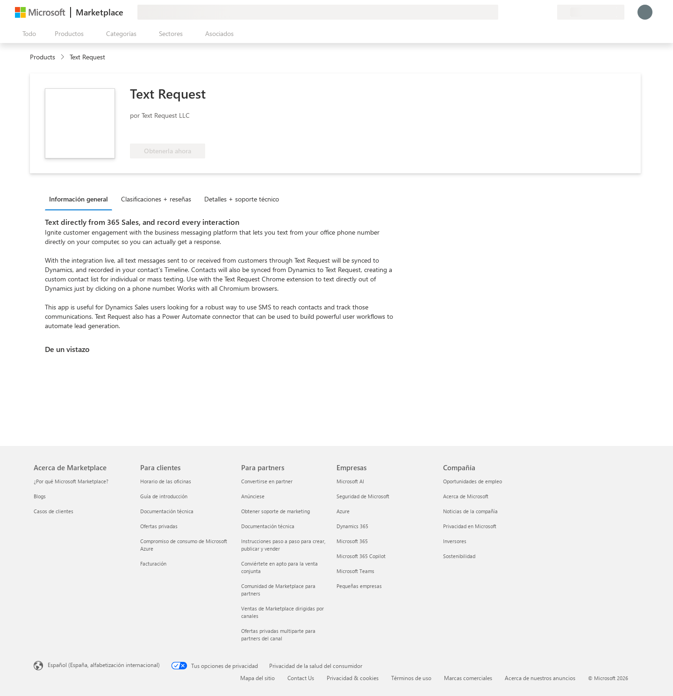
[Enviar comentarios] (516, 12)
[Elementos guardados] (538, 12)
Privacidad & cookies (353, 678)
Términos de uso (411, 678)
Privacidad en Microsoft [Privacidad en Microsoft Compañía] (469, 526)
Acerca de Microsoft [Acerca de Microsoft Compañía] (465, 496)
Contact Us (300, 678)
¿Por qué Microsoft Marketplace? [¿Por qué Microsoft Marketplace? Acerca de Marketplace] (71, 481)
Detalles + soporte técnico (241, 198)
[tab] (81, 198)
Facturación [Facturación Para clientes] (153, 563)
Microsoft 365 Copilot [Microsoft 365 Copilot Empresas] (361, 556)
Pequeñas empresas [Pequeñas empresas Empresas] (359, 585)
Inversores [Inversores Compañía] (454, 541)
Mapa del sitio (257, 678)
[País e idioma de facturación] (590, 12)
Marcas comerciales (468, 678)
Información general (78, 198)
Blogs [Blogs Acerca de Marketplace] (40, 496)
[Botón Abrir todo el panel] (27, 33)
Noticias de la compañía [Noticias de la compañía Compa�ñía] (470, 511)
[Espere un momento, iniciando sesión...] (645, 12)
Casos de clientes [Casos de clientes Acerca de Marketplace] (53, 511)
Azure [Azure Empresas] (343, 511)
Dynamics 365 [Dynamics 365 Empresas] (352, 526)
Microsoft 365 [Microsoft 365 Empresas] (352, 541)
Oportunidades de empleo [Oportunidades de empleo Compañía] (472, 481)
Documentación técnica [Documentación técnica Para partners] (267, 526)
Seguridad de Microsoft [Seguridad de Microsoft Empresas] (362, 496)
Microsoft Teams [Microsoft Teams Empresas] (355, 570)
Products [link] (42, 56)
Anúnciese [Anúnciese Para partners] (253, 496)
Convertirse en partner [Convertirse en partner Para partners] (267, 481)
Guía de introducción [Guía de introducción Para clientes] (163, 496)
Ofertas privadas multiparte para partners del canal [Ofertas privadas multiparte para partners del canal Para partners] (278, 634)
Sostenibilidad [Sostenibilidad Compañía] (459, 556)
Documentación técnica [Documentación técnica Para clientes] (166, 511)
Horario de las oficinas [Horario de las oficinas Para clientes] (165, 481)
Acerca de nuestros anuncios (540, 678)
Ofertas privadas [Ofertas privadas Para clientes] (159, 526)
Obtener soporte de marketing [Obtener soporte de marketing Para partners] (275, 511)
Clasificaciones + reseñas (156, 198)
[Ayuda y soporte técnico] (527, 12)
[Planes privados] (549, 12)
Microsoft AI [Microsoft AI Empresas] (350, 481)
